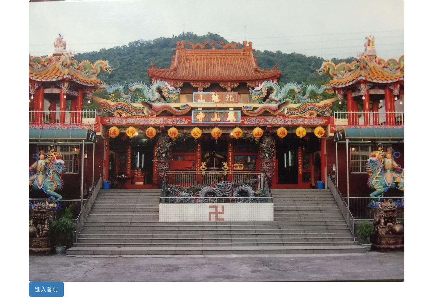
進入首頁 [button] (46, 289)
